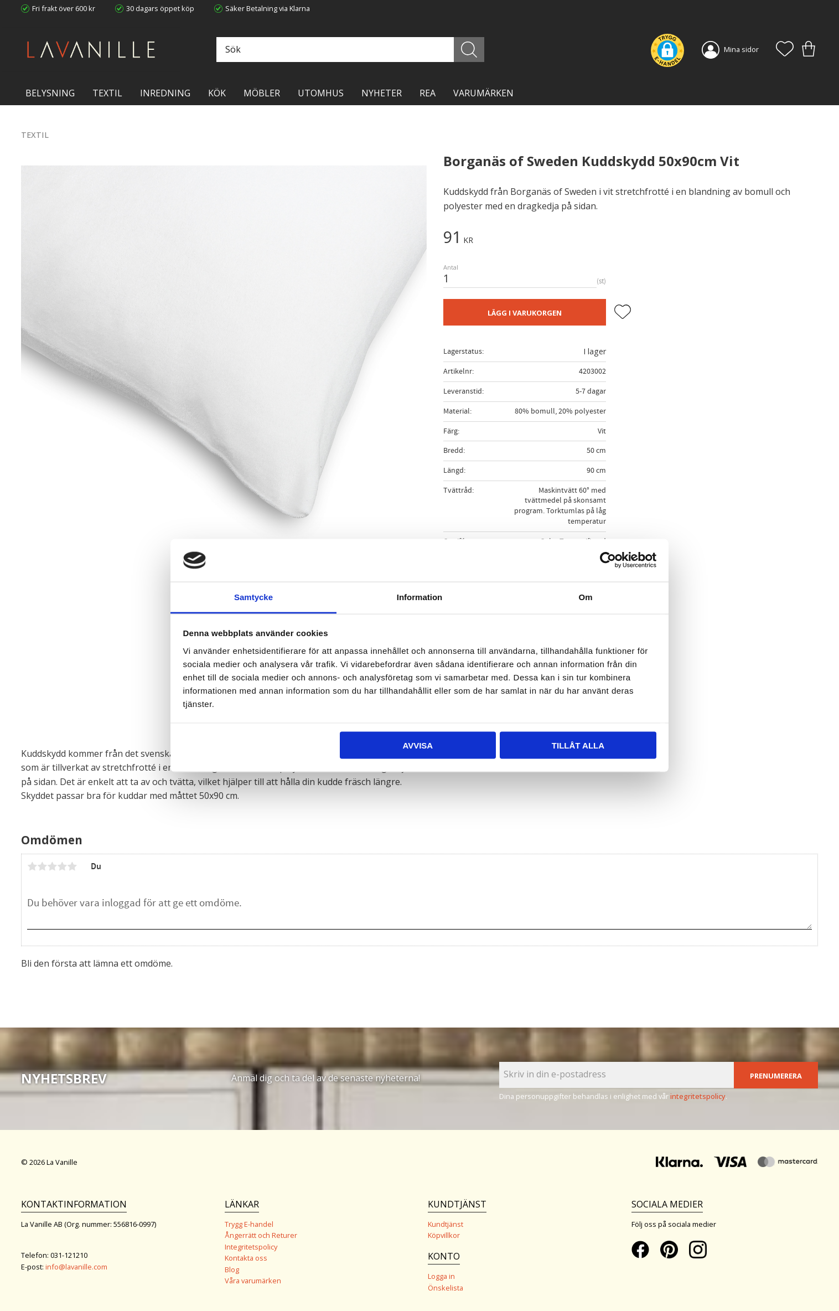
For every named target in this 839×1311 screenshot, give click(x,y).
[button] (785, 50)
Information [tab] (420, 596)
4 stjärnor (62, 866)
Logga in (441, 1276)
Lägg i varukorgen (525, 313)
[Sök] (469, 49)
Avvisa (417, 745)
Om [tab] (585, 596)
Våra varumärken (253, 1281)
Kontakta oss (246, 1258)
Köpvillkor (444, 1235)
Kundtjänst (445, 1224)
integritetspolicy (698, 1096)
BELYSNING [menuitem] (50, 93)
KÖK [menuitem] (217, 93)
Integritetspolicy (251, 1247)
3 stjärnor (52, 866)
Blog (232, 1269)
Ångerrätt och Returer (261, 1235)
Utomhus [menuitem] (321, 93)
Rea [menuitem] (427, 93)
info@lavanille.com (76, 1267)
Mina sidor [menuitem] (741, 49)
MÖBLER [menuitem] (262, 93)
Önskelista (445, 1288)
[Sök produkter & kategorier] (349, 49)
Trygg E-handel (249, 1224)
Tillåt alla (578, 745)
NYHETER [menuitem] (381, 93)
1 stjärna (32, 866)
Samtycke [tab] (253, 596)
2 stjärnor (42, 866)
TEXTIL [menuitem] (107, 93)
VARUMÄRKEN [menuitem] (483, 93)
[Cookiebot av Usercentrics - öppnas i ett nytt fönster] (608, 560)
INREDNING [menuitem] (165, 93)
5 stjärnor (72, 866)
